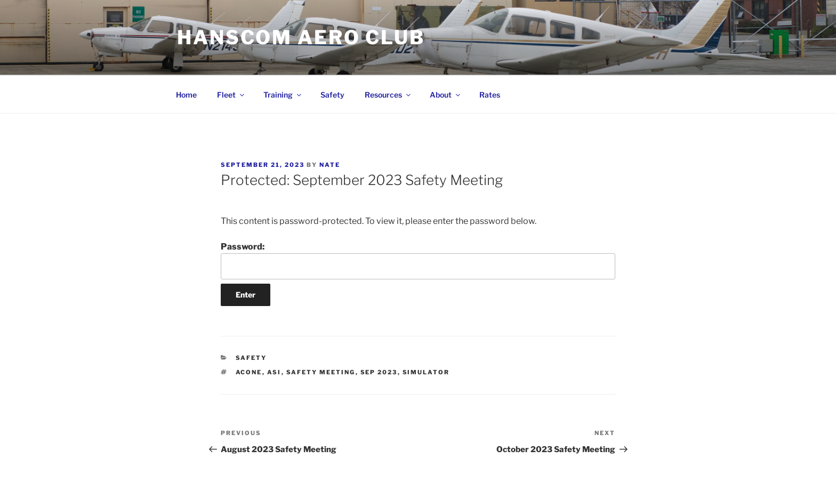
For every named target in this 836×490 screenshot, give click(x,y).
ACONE (249, 372)
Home (186, 94)
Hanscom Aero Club (301, 37)
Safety (332, 94)
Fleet (231, 94)
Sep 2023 (379, 372)
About (446, 94)
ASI (274, 372)
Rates (489, 94)
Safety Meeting (321, 372)
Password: (418, 260)
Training (283, 94)
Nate (329, 164)
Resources (388, 94)
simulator (426, 372)
